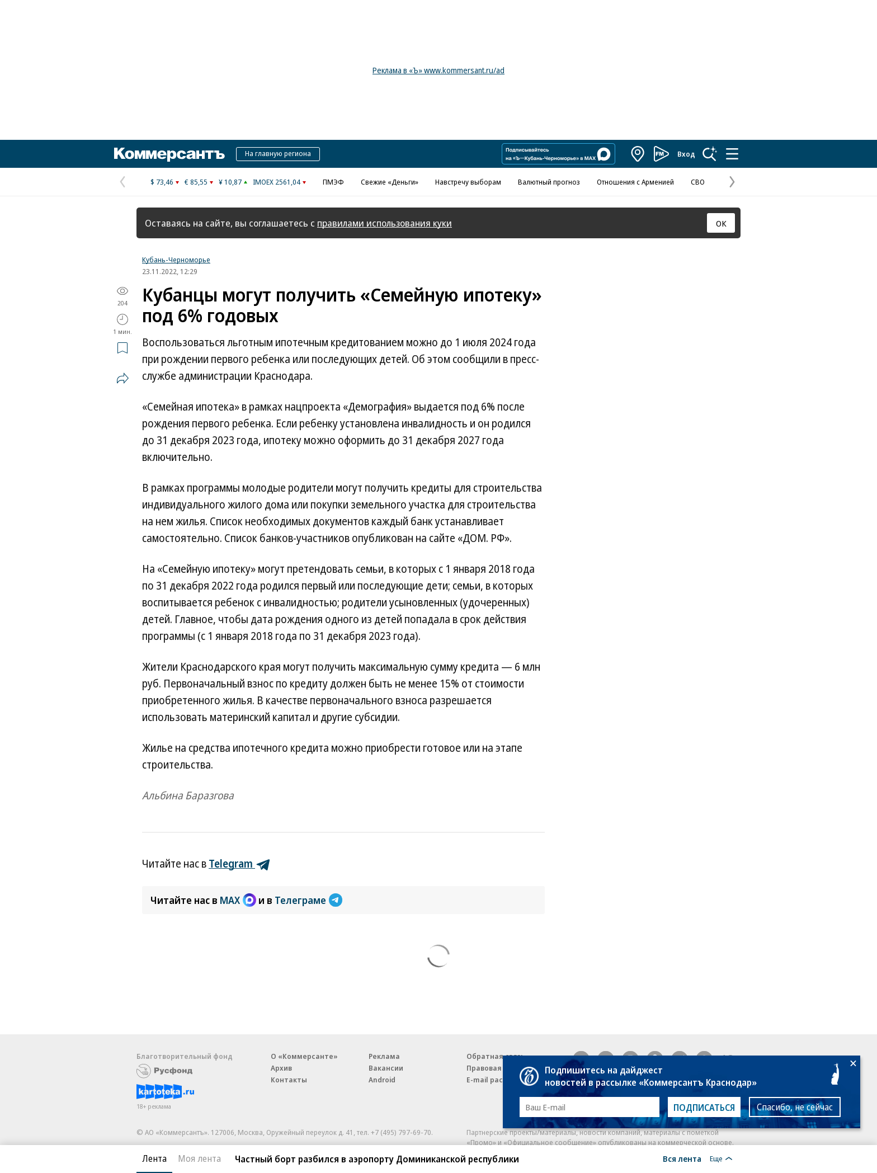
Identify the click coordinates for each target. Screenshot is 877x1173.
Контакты (289, 1080)
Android (382, 1080)
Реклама (384, 1056)
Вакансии (386, 1068)
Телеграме (308, 900)
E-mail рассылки (495, 1080)
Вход (686, 154)
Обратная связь (495, 1056)
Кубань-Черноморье (176, 260)
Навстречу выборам (468, 182)
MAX (238, 900)
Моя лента (199, 1158)
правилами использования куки (384, 222)
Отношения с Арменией (635, 182)
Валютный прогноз (549, 182)
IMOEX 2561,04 (276, 182)
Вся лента (682, 1158)
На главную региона (278, 153)
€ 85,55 (196, 182)
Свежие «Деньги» (389, 182)
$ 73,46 (161, 182)
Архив (281, 1068)
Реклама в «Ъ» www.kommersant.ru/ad (438, 70)
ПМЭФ (333, 182)
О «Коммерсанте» (304, 1056)
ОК (721, 223)
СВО (698, 182)
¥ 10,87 (230, 182)
